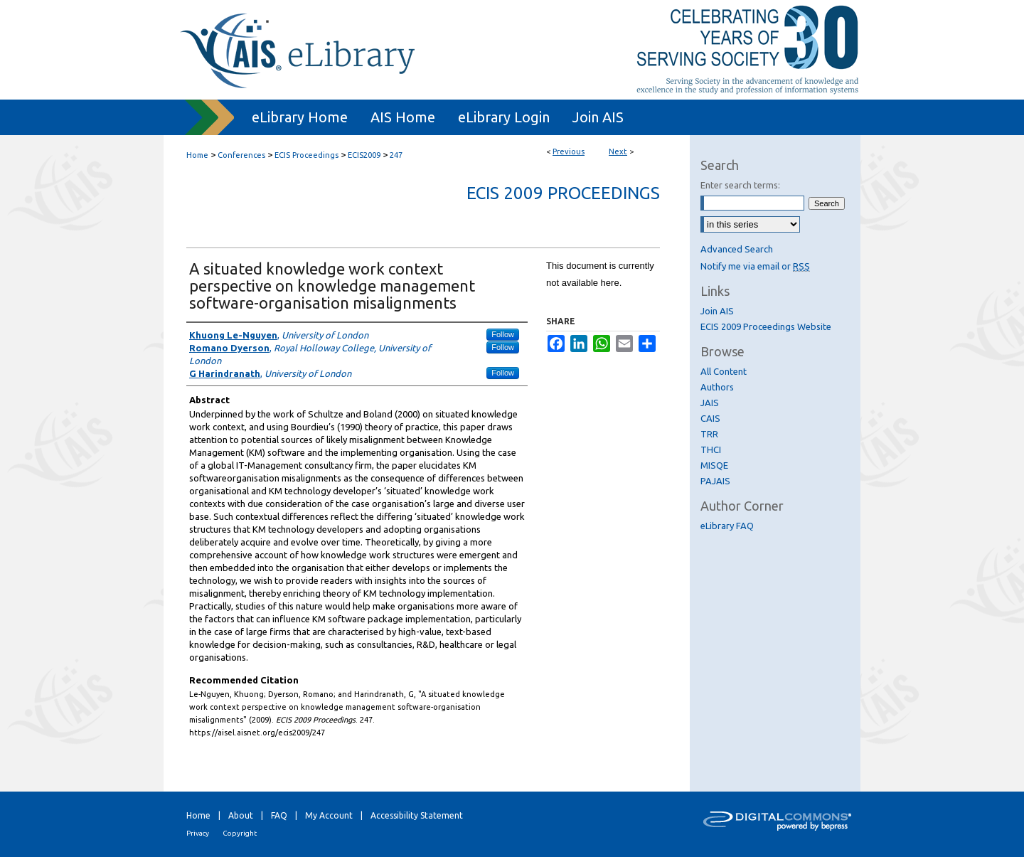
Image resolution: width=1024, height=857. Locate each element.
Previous (569, 151)
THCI (710, 449)
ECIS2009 (364, 155)
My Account (329, 815)
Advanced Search (736, 249)
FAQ (279, 815)
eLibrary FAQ (727, 526)
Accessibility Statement (416, 815)
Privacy (197, 833)
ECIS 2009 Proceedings (563, 193)
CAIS (710, 418)
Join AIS (717, 311)
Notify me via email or (755, 266)
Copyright (240, 833)
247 (396, 155)
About (240, 815)
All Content (723, 371)
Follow (502, 334)
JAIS (709, 403)
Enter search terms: (740, 185)
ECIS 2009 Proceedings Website (765, 326)
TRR (709, 434)
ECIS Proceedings (306, 155)
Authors (717, 387)
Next (618, 151)
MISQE (714, 465)
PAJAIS (715, 481)
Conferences (241, 155)
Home (197, 155)
